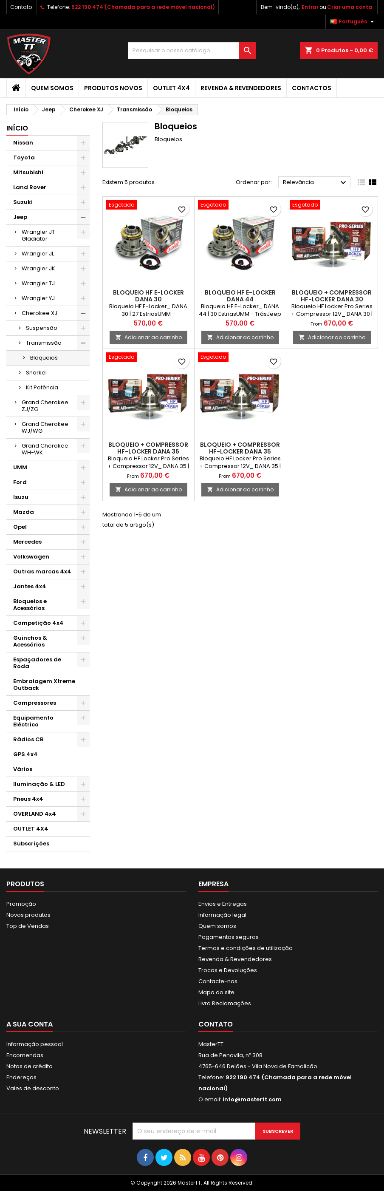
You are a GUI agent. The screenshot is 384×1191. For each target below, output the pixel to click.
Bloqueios (44, 358)
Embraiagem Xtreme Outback (44, 684)
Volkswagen (31, 557)
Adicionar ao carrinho (148, 337)
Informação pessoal (34, 1044)
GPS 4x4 (25, 754)
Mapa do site (216, 992)
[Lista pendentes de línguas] (353, 21)
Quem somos (52, 88)
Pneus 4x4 (28, 799)
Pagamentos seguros (228, 937)
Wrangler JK (38, 268)
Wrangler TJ (38, 283)
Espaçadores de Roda (37, 662)
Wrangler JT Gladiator (38, 235)
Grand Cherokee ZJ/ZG (45, 405)
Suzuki (23, 202)
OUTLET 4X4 (171, 88)
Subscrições (31, 843)
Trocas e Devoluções (227, 970)
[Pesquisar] (192, 50)
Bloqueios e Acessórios (30, 604)
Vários (22, 769)
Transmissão (44, 343)
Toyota (24, 157)
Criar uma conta (349, 7)
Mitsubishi (28, 172)
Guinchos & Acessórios (30, 641)
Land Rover (29, 187)
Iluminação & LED (39, 784)
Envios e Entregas (222, 904)
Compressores (34, 703)
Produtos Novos (113, 88)
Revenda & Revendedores (240, 88)
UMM (20, 467)
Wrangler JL (38, 254)
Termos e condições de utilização (245, 948)
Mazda (23, 512)
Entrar (310, 7)
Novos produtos (28, 915)
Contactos (311, 88)
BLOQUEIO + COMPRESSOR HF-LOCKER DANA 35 (148, 448)
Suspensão (41, 328)
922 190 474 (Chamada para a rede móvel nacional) (143, 7)
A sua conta (29, 1024)
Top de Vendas (27, 926)
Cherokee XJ (39, 313)
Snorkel (36, 373)
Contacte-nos (217, 981)
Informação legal (222, 915)
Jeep (20, 217)
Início (17, 128)
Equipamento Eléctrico (33, 721)
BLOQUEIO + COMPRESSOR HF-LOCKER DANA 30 (332, 295)
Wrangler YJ (38, 298)
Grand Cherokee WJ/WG (45, 427)
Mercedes (27, 542)
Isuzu (20, 497)
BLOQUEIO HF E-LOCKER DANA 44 (240, 295)
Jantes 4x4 (29, 586)
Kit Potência (42, 387)
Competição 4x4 (38, 623)
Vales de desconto (32, 1088)
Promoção (21, 904)
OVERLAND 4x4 (34, 814)
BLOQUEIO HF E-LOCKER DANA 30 (148, 295)
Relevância (315, 183)
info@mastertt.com (252, 1099)
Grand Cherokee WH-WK (45, 449)
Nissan (23, 143)
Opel (20, 527)
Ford (20, 482)
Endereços (21, 1077)
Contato (21, 7)
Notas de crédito (29, 1066)
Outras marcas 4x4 (42, 571)
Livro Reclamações (224, 1003)
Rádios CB (28, 739)
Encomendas (24, 1055)
